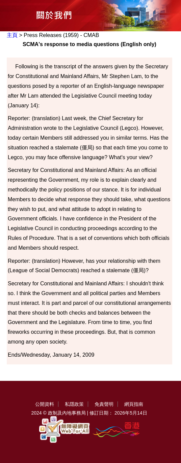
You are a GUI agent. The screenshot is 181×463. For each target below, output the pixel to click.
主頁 (12, 35)
